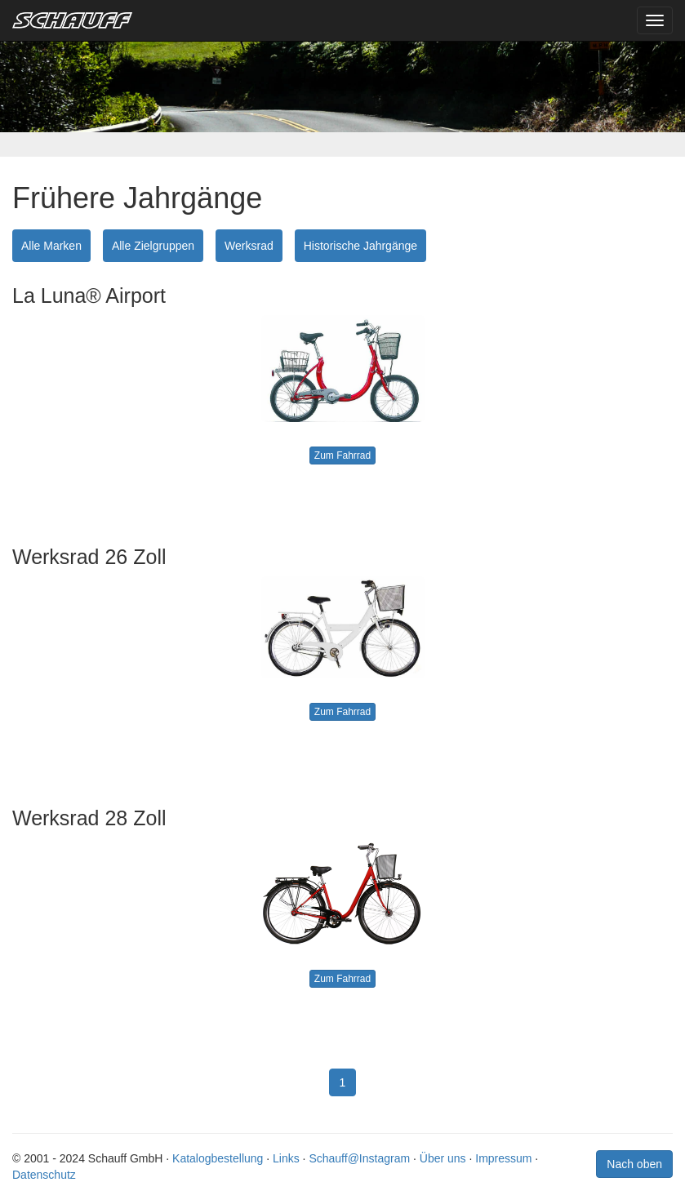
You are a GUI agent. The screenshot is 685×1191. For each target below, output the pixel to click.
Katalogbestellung (217, 1158)
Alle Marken (51, 245)
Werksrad (249, 245)
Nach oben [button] (634, 1164)
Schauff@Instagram (359, 1158)
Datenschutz (44, 1174)
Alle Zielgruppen (153, 245)
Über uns (443, 1158)
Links (286, 1158)
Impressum (503, 1158)
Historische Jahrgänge (360, 245)
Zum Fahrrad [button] (342, 455)
